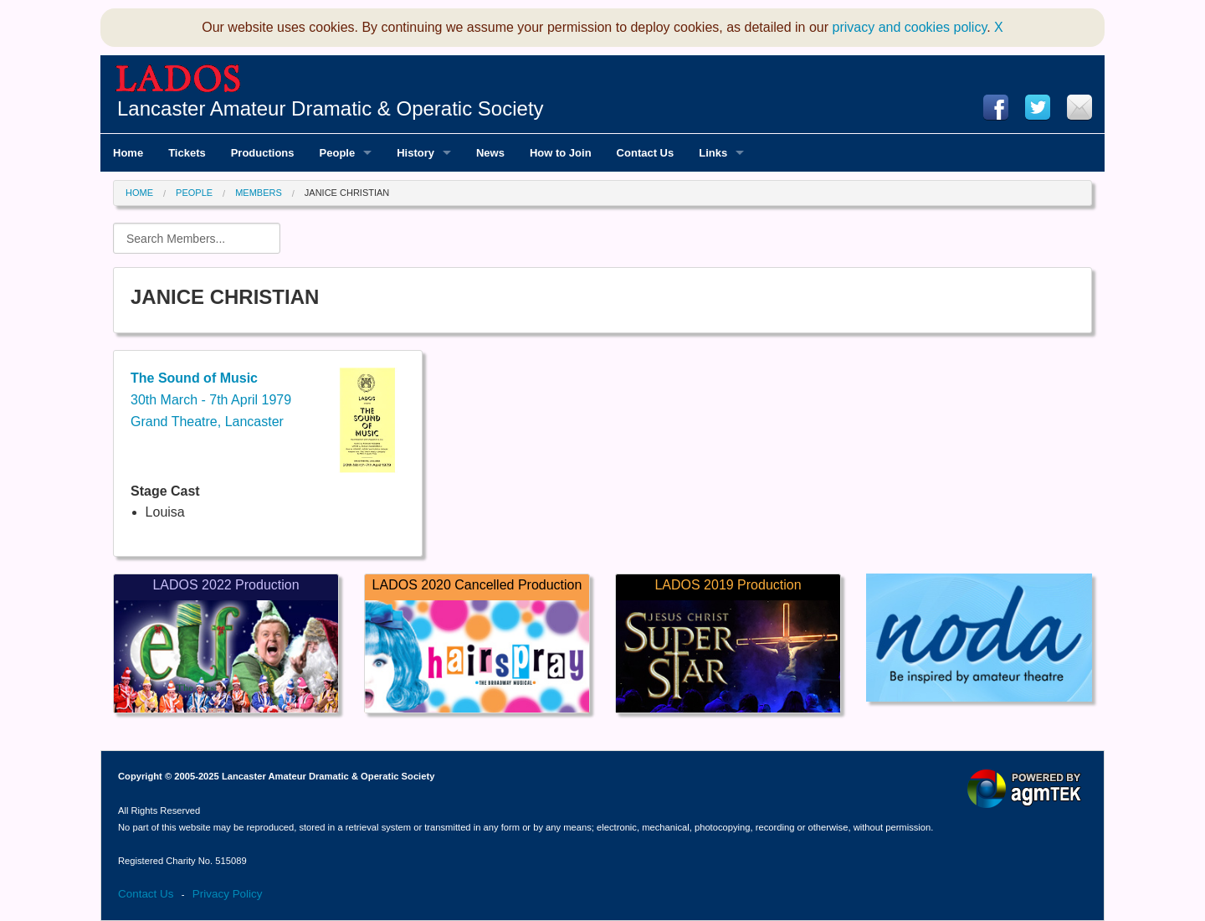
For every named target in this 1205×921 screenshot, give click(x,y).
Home (139, 193)
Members (258, 193)
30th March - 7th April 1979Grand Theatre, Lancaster (211, 399)
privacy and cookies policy (910, 27)
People (194, 193)
